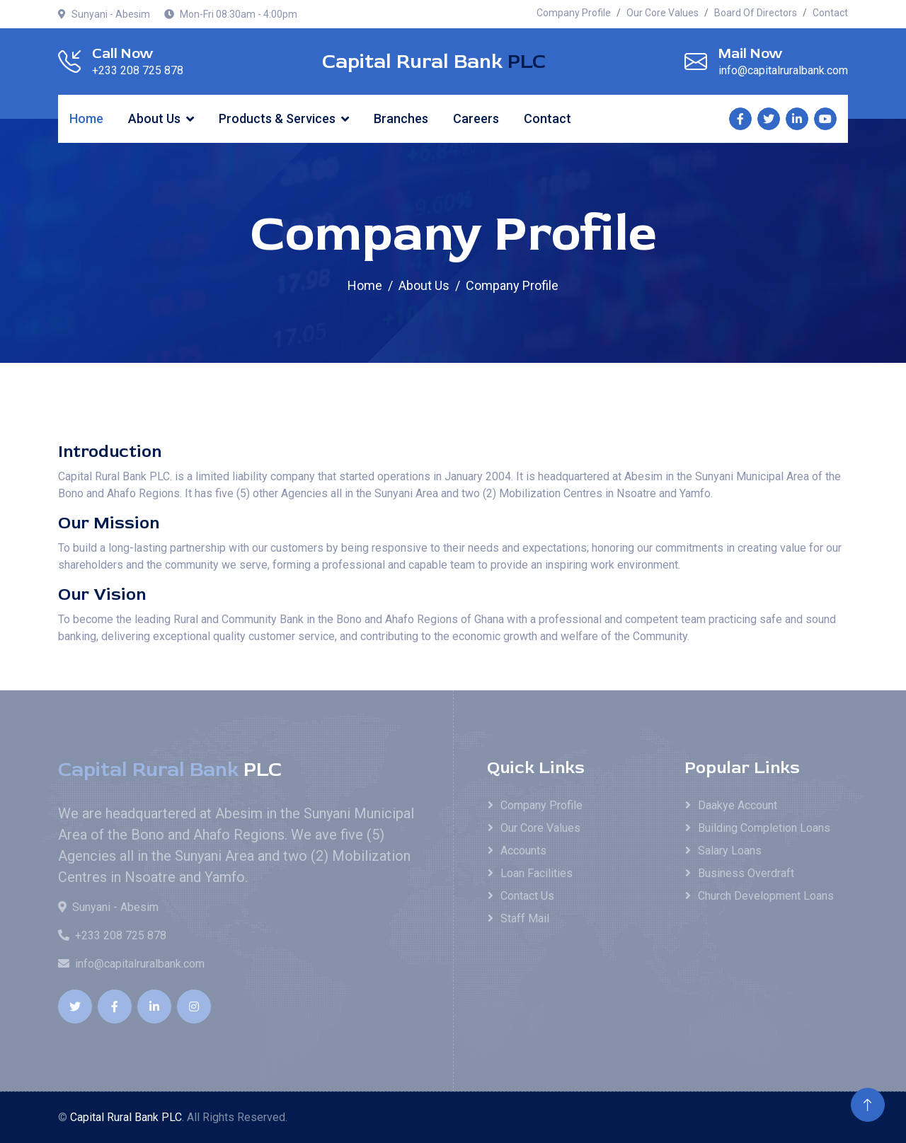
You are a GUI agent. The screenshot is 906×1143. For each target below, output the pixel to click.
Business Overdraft (746, 873)
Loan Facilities (536, 873)
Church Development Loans (766, 896)
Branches (401, 118)
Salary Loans (730, 850)
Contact (830, 12)
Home (86, 118)
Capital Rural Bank (434, 62)
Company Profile (574, 12)
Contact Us (527, 896)
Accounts (523, 850)
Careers (476, 118)
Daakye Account (737, 805)
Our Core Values (662, 12)
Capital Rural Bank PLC (126, 1117)
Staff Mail (524, 918)
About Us (154, 118)
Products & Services (277, 118)
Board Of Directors (755, 12)
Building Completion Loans (764, 828)
